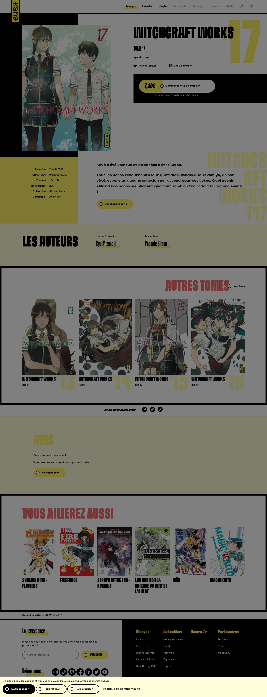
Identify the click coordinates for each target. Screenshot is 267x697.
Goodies (168, 646)
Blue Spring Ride (146, 666)
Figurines (168, 659)
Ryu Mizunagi (141, 57)
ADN (220, 646)
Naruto (140, 639)
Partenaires (228, 632)
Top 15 (167, 666)
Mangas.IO (224, 653)
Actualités (172, 632)
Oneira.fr (199, 632)
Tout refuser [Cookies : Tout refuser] (52, 689)
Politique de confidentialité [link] (121, 688)
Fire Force (142, 646)
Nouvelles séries (173, 639)
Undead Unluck (145, 659)
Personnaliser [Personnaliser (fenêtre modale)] (84, 689)
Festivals (168, 653)
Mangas (142, 632)
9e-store (223, 639)
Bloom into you (145, 653)
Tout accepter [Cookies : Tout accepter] (20, 689)
